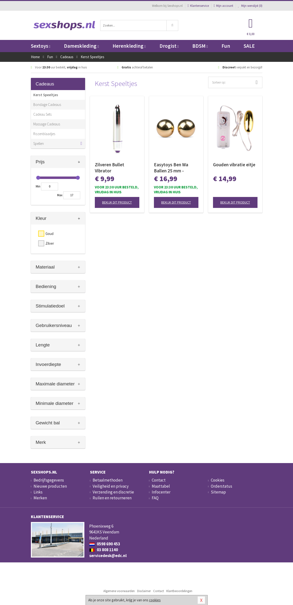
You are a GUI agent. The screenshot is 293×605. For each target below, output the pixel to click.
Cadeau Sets (42, 114)
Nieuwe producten (50, 486)
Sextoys (40, 46)
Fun (226, 46)
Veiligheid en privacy (111, 486)
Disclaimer (144, 591)
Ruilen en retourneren (112, 498)
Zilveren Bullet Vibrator (109, 168)
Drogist (169, 46)
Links (38, 492)
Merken (40, 498)
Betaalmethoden (108, 480)
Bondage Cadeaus (47, 104)
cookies (155, 600)
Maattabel (161, 486)
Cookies (217, 480)
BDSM (200, 46)
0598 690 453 (104, 544)
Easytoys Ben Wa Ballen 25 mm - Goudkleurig (171, 168)
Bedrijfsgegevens (49, 480)
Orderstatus (221, 486)
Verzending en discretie (113, 492)
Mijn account (223, 6)
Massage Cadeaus (46, 124)
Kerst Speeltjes (45, 95)
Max (59, 195)
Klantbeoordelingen (179, 591)
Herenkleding (129, 46)
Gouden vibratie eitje (234, 165)
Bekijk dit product (117, 202)
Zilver (49, 243)
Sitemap (218, 492)
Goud (49, 233)
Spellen (38, 143)
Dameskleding (81, 46)
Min (38, 186)
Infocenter (161, 492)
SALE (249, 46)
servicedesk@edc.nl (108, 555)
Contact (159, 480)
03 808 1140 (103, 549)
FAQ (155, 498)
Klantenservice (198, 6)
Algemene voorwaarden (119, 591)
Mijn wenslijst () (250, 6)
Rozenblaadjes (44, 133)
